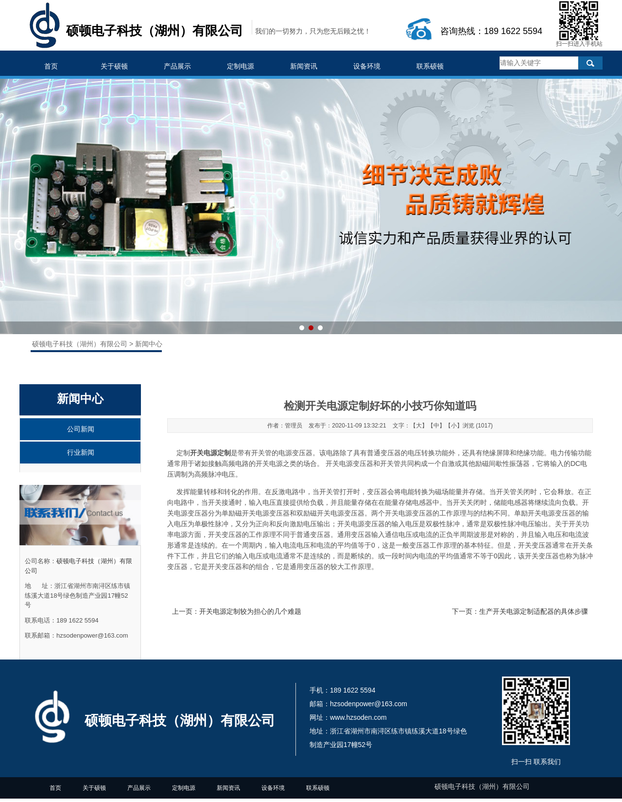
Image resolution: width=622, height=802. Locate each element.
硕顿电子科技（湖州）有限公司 (80, 344)
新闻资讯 (303, 66)
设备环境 (366, 66)
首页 (51, 66)
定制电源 (240, 66)
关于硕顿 (114, 66)
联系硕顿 (430, 66)
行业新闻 (80, 452)
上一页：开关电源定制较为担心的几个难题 (236, 611)
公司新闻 (80, 429)
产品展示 (177, 66)
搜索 (590, 63)
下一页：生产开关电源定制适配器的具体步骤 (520, 611)
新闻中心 (148, 344)
